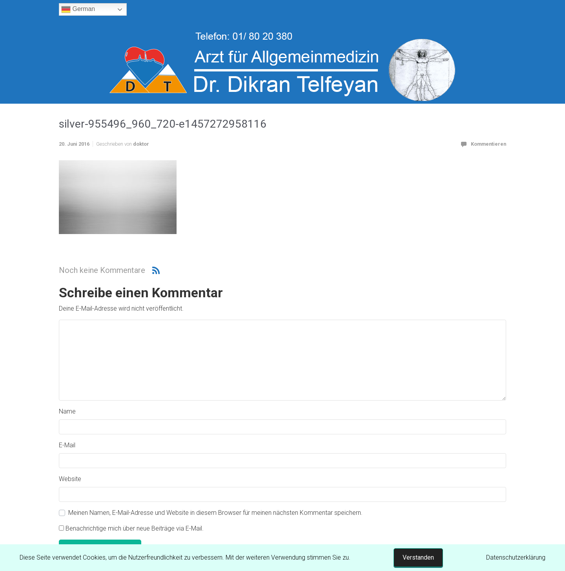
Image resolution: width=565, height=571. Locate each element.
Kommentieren (488, 144)
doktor (141, 144)
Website (70, 479)
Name (67, 411)
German (78, 9)
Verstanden (418, 557)
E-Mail (67, 445)
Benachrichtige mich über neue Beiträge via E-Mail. (135, 528)
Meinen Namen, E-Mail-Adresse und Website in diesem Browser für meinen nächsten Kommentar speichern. (215, 512)
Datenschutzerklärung (515, 557)
